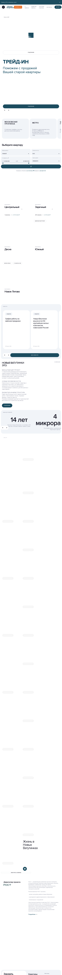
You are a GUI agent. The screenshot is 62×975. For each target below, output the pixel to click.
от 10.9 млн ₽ (16, 216)
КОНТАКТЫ (49, 8)
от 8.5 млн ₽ (47, 216)
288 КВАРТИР (43, 172)
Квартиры (32, 973)
